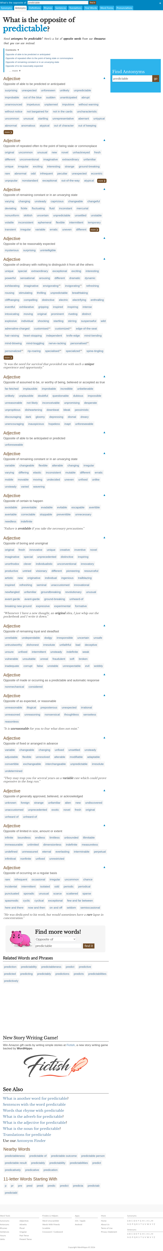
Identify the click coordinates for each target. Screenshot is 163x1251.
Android (78, 1224)
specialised (52, 351)
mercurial (82, 208)
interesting (53, 166)
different (10, 159)
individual (27, 321)
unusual (29, 118)
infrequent (46, 173)
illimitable (89, 837)
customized (62, 328)
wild (103, 321)
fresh (97, 152)
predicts (79, 973)
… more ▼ (15, 70)
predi (40, 1185)
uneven (67, 229)
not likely (32, 402)
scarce (57, 893)
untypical (99, 118)
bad (78, 644)
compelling (30, 300)
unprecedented (46, 556)
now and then (36, 907)
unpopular (11, 180)
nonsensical (52, 714)
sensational (27, 278)
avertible (94, 507)
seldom (71, 907)
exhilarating (12, 285)
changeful (93, 201)
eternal (46, 851)
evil (87, 666)
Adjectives (24, 1220)
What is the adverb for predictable (32, 1117)
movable (23, 479)
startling (43, 118)
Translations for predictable (27, 1135)
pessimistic (82, 409)
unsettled (80, 215)
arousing (44, 278)
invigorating (72, 285)
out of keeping (87, 125)
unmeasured (30, 851)
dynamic (90, 278)
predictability (29, 966)
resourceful (91, 571)
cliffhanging (12, 300)
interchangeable (56, 764)
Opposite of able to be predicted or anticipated (28, 54)
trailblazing (85, 578)
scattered (72, 893)
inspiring (73, 307)
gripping (43, 307)
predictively (11, 980)
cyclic (26, 900)
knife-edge (73, 335)
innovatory (87, 563)
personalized (13, 351)
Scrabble (46, 1228)
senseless (89, 714)
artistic (9, 578)
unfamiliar (90, 159)
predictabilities (97, 973)
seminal (42, 585)
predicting (26, 973)
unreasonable (13, 402)
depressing (56, 417)
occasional (38, 879)
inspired (58, 307)
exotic (55, 809)
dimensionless (52, 844)
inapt (67, 424)
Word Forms (106, 8)
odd (33, 173)
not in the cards (62, 111)
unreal (44, 659)
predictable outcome (64, 1155)
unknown (10, 802)
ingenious (67, 578)
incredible (66, 388)
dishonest (33, 644)
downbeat (53, 409)
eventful (10, 307)
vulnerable (11, 659)
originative (33, 578)
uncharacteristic (87, 111)
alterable (57, 465)
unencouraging (14, 424)
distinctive (48, 300)
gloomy (40, 417)
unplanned (51, 104)
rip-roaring (34, 351)
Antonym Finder (31, 1141)
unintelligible (48, 250)
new (54, 152)
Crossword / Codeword (52, 1232)
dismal (72, 417)
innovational (81, 585)
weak (86, 651)
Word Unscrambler (50, 1220)
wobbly (98, 666)
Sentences (60, 8)
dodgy (48, 637)
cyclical (39, 900)
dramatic (74, 278)
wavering (39, 486)
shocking (43, 321)
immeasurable (14, 844)
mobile (9, 479)
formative (81, 606)
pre (20, 1185)
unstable (96, 215)
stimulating (25, 292)
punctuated (12, 893)
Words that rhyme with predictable (33, 1111)
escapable (78, 507)
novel (65, 152)
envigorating (50, 285)
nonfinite (25, 858)
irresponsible (65, 637)
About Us (105, 1224)
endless (40, 837)
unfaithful (65, 644)
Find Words (91, 8)
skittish (28, 215)
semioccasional (90, 907)
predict (70, 966)
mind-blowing (13, 343)
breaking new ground (18, 606)
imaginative (50, 159)
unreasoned (12, 714)
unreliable (11, 637)
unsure (9, 651)
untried (27, 571)
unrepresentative (63, 118)
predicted (10, 973)
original (9, 152)
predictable (58, 945)
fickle (24, 208)
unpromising (72, 402)
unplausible (26, 395)
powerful (10, 278)
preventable (29, 507)
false (40, 666)
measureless (90, 844)
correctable (28, 514)
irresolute (49, 644)
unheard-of (76, 599)
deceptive (91, 644)
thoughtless (71, 714)
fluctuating (38, 208)
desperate (90, 402)
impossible (94, 395)
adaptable (93, 757)
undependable (31, 637)
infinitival (10, 858)
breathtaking (80, 292)
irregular (23, 166)
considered (36, 686)
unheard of (11, 816)
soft (72, 659)
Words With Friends (51, 1224)
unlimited (33, 844)
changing (24, 201)
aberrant (83, 118)
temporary (94, 222)
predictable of (38, 1155)
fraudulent (58, 659)
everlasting (62, 851)
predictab (93, 1185)
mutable (70, 472)
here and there (14, 907)
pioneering (73, 571)
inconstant (65, 208)
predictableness (51, 966)
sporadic (29, 893)
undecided (53, 479)
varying (9, 201)
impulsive (68, 104)
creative (65, 549)
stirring (72, 321)
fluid (52, 208)
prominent (57, 314)
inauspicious (36, 424)
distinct (86, 314)
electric (63, 300)
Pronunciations (124, 8)
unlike (95, 479)
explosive (11, 321)
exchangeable (32, 764)
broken (83, 659)
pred (29, 1185)
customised (41, 328)
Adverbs (23, 1224)
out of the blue (33, 97)
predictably (44, 973)
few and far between (80, 900)
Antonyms (20, 8)
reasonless (12, 721)
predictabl (11, 1192)
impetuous (33, 104)
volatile (9, 222)
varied (25, 486)
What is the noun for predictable (31, 1129)
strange (69, 166)
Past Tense (24, 1235)
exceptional (50, 180)
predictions (62, 973)
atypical (45, 125)
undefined (11, 851)
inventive (80, 549)
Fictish (71, 1045)
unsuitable (29, 659)
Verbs (2, 1239)
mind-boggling (35, 343)
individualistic (44, 563)
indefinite (26, 521)
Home (103, 1220)
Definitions (34, 8)
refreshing (92, 285)
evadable (47, 507)
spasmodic (11, 900)
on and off (56, 907)
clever (27, 563)
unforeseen (48, 90)
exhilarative (26, 307)
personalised (78, 343)
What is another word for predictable (35, 1098)
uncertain (43, 215)
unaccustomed (60, 585)
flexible (60, 222)
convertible (12, 764)
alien (68, 802)
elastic (37, 472)
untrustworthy (13, 644)
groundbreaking (51, 592)
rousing (9, 292)
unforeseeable (84, 424)
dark (28, 417)
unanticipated (68, 97)
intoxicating (12, 314)
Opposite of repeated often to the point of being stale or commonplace (39, 58)
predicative (32, 1170)
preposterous (48, 707)
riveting (72, 314)
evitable (62, 507)
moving (28, 314)
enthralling (97, 300)
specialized (73, 351)
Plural (22, 1228)
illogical (31, 707)
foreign (25, 802)
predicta (78, 1185)
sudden (50, 97)
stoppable (46, 514)
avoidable (11, 507)
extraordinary (70, 159)
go (155, 78)
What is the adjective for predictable (34, 1123)
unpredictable (82, 90)
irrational (86, 707)
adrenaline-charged (17, 328)
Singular (23, 1232)
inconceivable (51, 402)
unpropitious (13, 409)
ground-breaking (89, 166)
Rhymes (48, 8)
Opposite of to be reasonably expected (24, 66)
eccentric (97, 173)
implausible (30, 388)
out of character (64, 125)
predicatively (13, 1170)
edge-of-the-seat (86, 328)
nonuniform (12, 215)
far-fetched (11, 388)
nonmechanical (14, 686)
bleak (67, 409)
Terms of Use (106, 1228)
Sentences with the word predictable (34, 1105)
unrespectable (72, 666)
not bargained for (38, 111)
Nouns (3, 1235)
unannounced (13, 104)
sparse (87, 893)
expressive (43, 606)
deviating (10, 208)
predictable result (16, 1163)
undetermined (13, 771)
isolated (45, 886)
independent (54, 335)
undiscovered (93, 802)
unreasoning (32, 714)
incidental (11, 886)
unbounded (71, 837)
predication (50, 1170)
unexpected (29, 90)
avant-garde (32, 599)
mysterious (12, 250)
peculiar (62, 173)
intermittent (76, 222)
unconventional (29, 159)
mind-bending (93, 335)
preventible (64, 514)
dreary (84, 417)
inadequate (12, 666)
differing (24, 472)
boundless (24, 837)
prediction (10, 966)
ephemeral (44, 222)
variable (40, 229)
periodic (69, 886)
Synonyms (6, 8)
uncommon (12, 118)
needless (10, 521)
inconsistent (25, 222)
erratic (54, 229)
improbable (12, 97)
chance (87, 879)
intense (87, 307)
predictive (85, 966)
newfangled (12, 592)
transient (10, 229)
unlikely (64, 90)
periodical (84, 886)
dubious (78, 395)
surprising (11, 90)
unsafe (98, 637)
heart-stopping (33, 335)
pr (12, 1185)
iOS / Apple (80, 1220)
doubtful (43, 395)
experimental (62, 606)
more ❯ (8, 132)
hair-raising (12, 335)
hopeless (54, 424)
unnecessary (83, 514)
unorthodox (12, 563)
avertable (11, 514)
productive (11, 571)
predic (51, 1185)
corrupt (28, 666)
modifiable (76, 757)
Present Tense (25, 1239)
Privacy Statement (109, 1232)
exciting (38, 166)
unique (9, 166)
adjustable (11, 757)
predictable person (93, 1155)
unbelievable (85, 388)
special (22, 271)
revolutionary (73, 592)
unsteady (40, 201)
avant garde (12, 599)
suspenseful (88, 321)
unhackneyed (81, 152)
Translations (75, 8)
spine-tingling (94, 351)
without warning (88, 104)
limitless (54, 837)
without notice (13, 111)
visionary (41, 571)
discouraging (13, 417)
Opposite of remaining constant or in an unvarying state (32, 62)
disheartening (33, 409)
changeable (75, 201)
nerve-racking (57, 343)
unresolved (43, 757)
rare (7, 173)
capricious (57, 201)
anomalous (28, 125)
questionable (60, 395)
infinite (9, 837)
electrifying (79, 300)
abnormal (11, 125)
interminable (81, 851)
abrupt (86, 97)
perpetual (100, 851)
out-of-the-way (70, 180)
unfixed (83, 479)
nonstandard (30, 180)
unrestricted (56, 858)
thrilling (41, 292)
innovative (35, 549)
